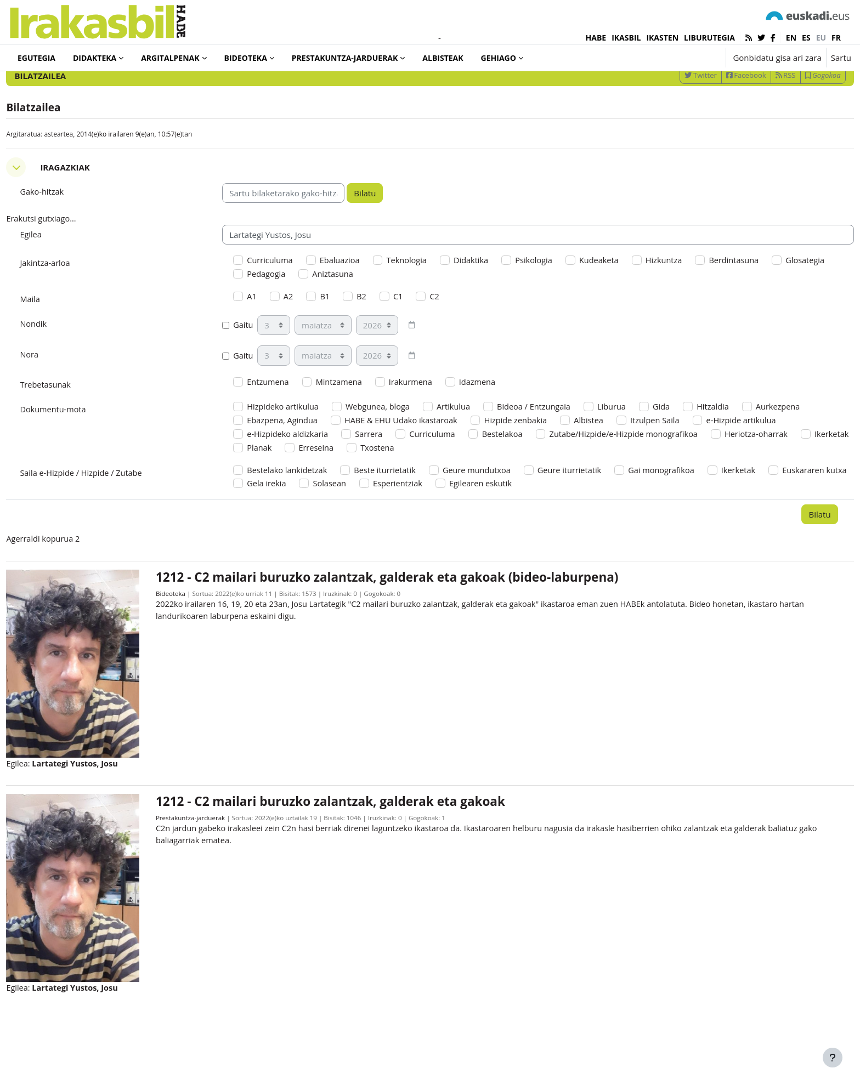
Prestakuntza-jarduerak (208, 860)
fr (836, 37)
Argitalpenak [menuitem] (170, 58)
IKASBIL (626, 37)
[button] (683, 57)
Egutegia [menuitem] (36, 58)
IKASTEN (662, 37)
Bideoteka (187, 645)
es (806, 37)
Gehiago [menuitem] (498, 58)
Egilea (55, 276)
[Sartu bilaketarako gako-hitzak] (734, 87)
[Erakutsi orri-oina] (832, 1057)
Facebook (721, 117)
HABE (596, 37)
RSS (761, 117)
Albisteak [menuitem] (442, 58)
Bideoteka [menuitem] (245, 58)
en (791, 37)
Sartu (841, 57)
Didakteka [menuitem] (94, 58)
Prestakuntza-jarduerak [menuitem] (345, 58)
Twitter (676, 117)
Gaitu (251, 370)
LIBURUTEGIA (709, 37)
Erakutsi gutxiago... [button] (67, 260)
